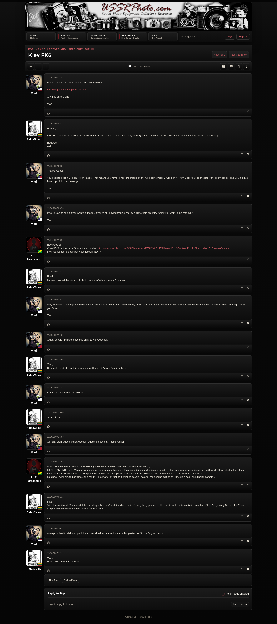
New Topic (219, 54)
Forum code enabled (237, 593)
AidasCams (34, 139)
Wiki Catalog (98, 35)
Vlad (34, 93)
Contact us (130, 617)
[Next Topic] (46, 66)
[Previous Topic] (38, 66)
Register (243, 36)
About (155, 35)
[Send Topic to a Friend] (231, 66)
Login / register (240, 604)
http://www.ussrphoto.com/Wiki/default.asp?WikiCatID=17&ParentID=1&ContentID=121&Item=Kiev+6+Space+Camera (163, 248)
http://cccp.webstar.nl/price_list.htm (66, 89)
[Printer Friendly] (223, 66)
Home (33, 35)
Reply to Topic (239, 54)
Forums (65, 35)
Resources (128, 35)
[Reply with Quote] (242, 111)
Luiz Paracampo (34, 257)
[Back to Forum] (30, 66)
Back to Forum (71, 580)
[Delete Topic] (248, 111)
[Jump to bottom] (246, 66)
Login (230, 36)
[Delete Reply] (248, 154)
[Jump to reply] (238, 66)
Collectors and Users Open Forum (68, 49)
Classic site (146, 617)
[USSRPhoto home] (138, 16)
